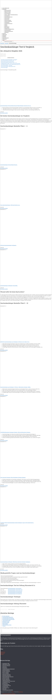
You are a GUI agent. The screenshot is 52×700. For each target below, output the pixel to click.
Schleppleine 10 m (5, 687)
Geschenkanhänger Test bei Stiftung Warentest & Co (10, 64)
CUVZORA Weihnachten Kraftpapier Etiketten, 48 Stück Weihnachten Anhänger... (15, 432)
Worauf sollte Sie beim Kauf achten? (7, 61)
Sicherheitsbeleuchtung (6, 624)
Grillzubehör (6, 22)
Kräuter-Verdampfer (6, 671)
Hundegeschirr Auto (6, 682)
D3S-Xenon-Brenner (6, 665)
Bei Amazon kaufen (4, 113)
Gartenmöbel (7, 17)
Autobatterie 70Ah (5, 663)
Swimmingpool (7, 30)
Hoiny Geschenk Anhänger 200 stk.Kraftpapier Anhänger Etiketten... (13, 477)
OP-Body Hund (5, 686)
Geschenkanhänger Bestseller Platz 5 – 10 (8, 62)
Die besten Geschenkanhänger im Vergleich (9, 59)
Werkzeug (6, 32)
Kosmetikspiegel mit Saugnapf (8, 618)
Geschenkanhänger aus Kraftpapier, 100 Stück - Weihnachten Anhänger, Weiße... (15, 387)
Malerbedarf (6, 26)
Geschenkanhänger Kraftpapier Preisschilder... (9, 285)
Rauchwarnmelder (5, 622)
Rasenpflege (6, 27)
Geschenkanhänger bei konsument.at (15, 591)
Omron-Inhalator (5, 673)
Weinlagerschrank (5, 621)
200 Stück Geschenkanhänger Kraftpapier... (8, 245)
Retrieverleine (5, 683)
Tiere (3, 40)
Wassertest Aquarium (6, 674)
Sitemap (1, 654)
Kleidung (4, 36)
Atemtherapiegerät (6, 670)
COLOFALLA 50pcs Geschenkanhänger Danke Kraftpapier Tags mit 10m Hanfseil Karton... (17, 522)
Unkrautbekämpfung (8, 31)
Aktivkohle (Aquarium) (6, 675)
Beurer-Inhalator (5, 672)
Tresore (3, 626)
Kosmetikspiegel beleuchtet (7, 617)
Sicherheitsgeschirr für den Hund (8, 681)
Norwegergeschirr (5, 684)
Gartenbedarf (7, 15)
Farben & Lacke (7, 12)
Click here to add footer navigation (8, 693)
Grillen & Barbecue (8, 21)
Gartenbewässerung (8, 16)
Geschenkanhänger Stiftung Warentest (8, 66)
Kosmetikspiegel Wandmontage (8, 619)
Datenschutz (2, 652)
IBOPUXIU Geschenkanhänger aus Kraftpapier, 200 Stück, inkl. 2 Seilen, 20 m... (15, 341)
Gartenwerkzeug (7, 20)
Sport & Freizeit (5, 37)
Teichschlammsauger (6, 620)
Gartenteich (6, 19)
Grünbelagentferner (8, 23)
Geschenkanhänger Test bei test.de (14, 588)
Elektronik (4, 34)
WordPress (21, 691)
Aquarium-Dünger (5, 677)
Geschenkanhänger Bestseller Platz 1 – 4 (8, 60)
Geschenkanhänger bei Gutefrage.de (15, 592)
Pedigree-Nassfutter (6, 680)
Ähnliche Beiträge (4, 67)
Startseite (2, 43)
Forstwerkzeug (7, 13)
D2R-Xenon (4, 666)
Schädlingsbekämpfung (9, 29)
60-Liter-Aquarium (5, 616)
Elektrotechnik (7, 11)
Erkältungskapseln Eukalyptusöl (8, 669)
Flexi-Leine (4, 688)
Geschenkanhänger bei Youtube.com (15, 593)
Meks (13, 691)
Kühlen (5, 25)
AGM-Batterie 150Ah (6, 664)
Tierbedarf (4, 38)
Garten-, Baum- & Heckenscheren (11, 14)
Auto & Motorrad (5, 8)
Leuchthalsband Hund (6, 685)
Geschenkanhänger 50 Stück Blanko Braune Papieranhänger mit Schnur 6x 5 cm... (15, 105)
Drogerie (4, 33)
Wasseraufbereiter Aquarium (7, 676)
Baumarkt (4, 9)
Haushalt (4, 35)
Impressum (2, 653)
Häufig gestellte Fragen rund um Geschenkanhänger (10, 63)
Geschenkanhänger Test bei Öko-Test (15, 589)
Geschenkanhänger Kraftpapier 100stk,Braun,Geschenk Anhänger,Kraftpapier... (15, 561)
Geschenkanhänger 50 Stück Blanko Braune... (8, 164)
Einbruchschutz (7, 10)
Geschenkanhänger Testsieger (6, 65)
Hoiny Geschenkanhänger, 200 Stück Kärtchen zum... (10, 205)
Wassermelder (5, 623)
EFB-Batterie (4, 667)
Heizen (5, 24)
